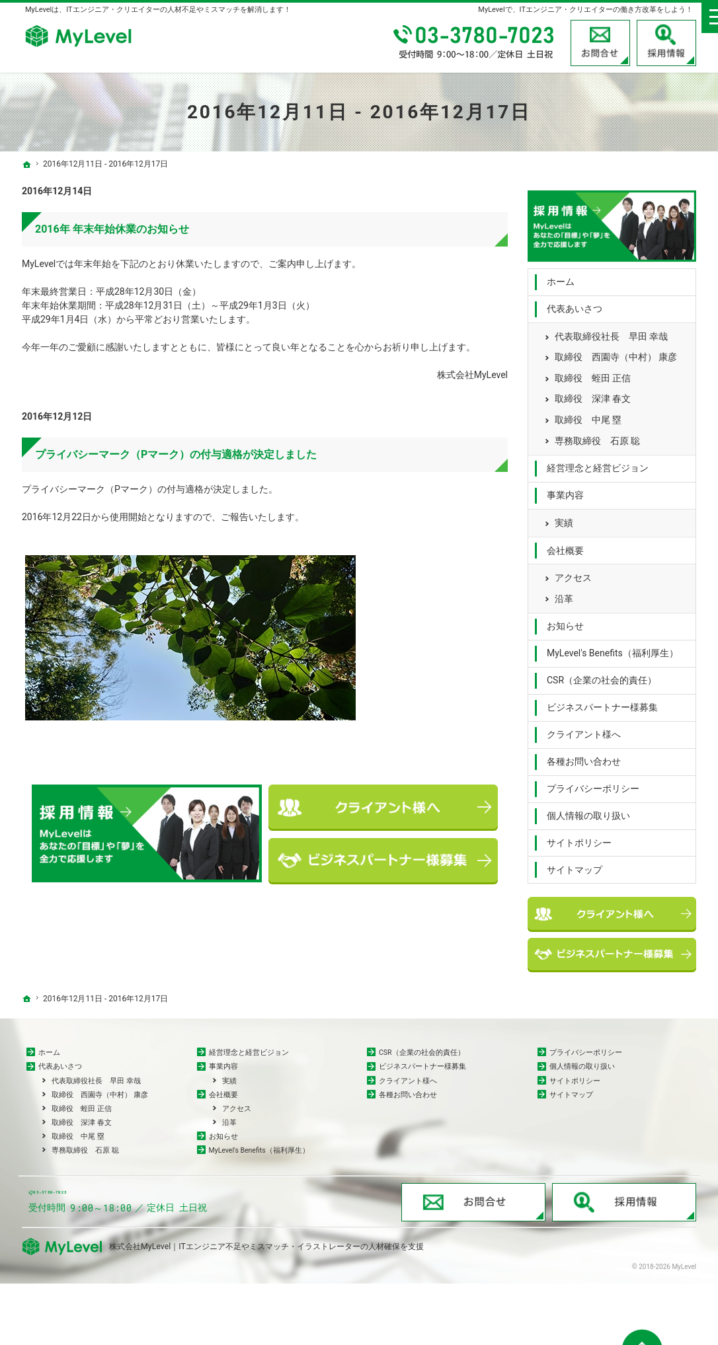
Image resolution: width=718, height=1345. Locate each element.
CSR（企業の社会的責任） (602, 675)
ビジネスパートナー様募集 (602, 701)
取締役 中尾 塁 (588, 413)
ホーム (561, 276)
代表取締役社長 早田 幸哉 (611, 330)
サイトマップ (574, 864)
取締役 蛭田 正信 (593, 372)
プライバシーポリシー (593, 782)
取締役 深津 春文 (593, 393)
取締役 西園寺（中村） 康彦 (616, 351)
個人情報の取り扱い (588, 809)
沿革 (564, 593)
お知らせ (565, 620)
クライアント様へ (584, 728)
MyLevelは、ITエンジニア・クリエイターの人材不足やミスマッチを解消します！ (158, 9)
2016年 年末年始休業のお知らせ (112, 229)
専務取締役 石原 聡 (597, 435)
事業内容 (565, 489)
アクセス (573, 572)
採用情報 (666, 43)
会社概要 (565, 544)
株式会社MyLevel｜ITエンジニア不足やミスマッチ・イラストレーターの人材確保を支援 (266, 1308)
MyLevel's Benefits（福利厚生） (612, 647)
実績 (564, 517)
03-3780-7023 (474, 43)
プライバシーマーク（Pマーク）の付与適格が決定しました (176, 454)
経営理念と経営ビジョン (598, 462)
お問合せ (600, 43)
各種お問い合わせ (584, 755)
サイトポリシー (579, 836)
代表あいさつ (574, 302)
